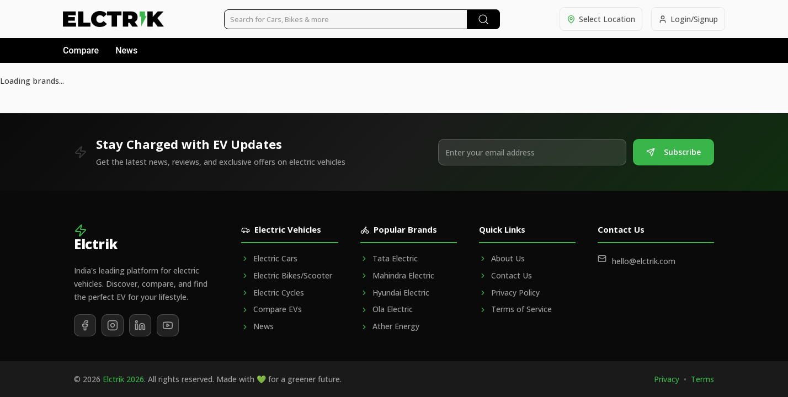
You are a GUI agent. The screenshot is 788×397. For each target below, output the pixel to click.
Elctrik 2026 (123, 379)
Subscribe (673, 152)
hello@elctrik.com (643, 261)
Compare (81, 50)
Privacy (666, 379)
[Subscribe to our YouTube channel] (168, 325)
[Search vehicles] (362, 19)
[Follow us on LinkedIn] (140, 325)
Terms (702, 379)
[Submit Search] (483, 19)
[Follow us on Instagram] (113, 325)
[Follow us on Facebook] (85, 325)
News (126, 50)
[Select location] (601, 19)
